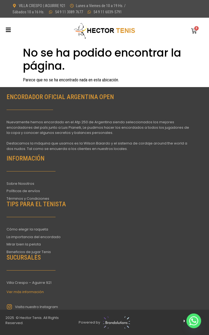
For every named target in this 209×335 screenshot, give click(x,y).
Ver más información (25, 291)
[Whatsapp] (193, 321)
